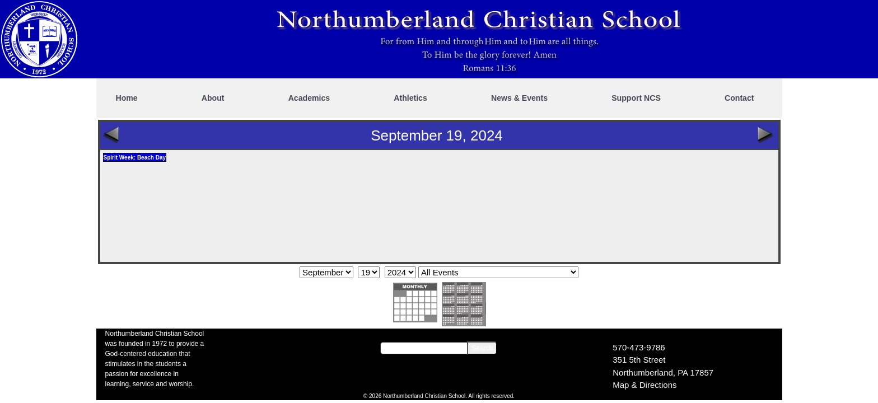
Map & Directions (644, 385)
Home (127, 97)
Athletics (410, 97)
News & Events (519, 97)
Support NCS (636, 97)
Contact (739, 97)
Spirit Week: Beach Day (135, 157)
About (213, 97)
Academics (309, 97)
